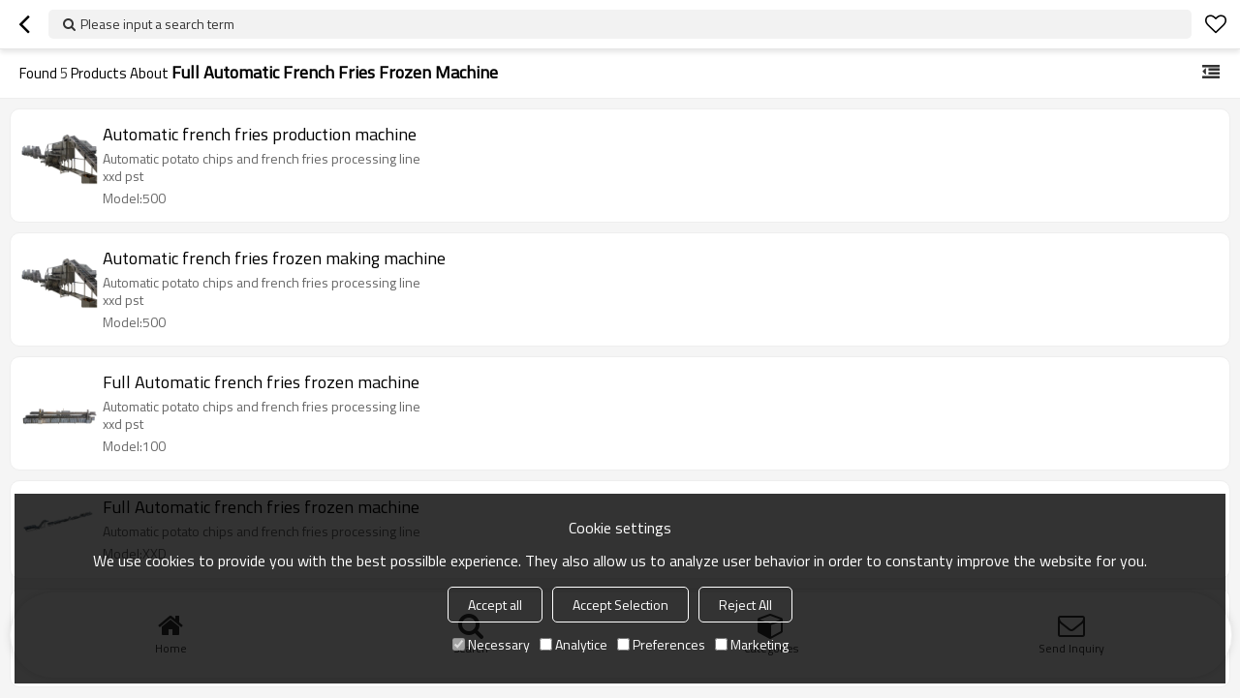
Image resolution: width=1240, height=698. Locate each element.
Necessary (491, 644)
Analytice (573, 644)
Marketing (752, 644)
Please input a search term (157, 24)
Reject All (745, 604)
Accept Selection (620, 604)
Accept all (495, 604)
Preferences (661, 644)
